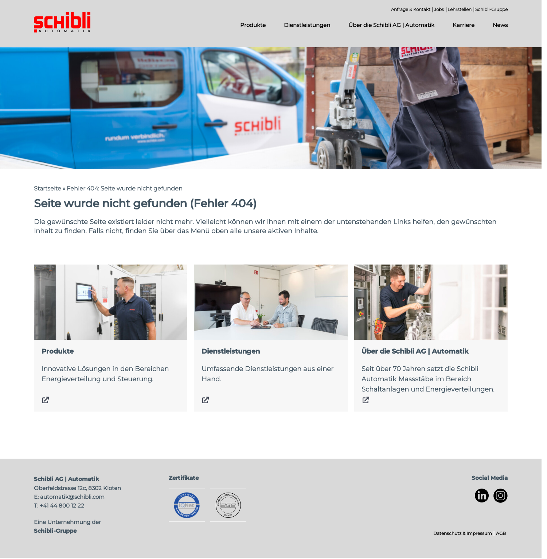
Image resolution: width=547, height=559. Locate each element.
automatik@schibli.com (72, 496)
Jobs (439, 9)
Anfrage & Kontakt (410, 9)
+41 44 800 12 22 (62, 505)
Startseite (47, 188)
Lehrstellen (460, 9)
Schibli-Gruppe (491, 9)
